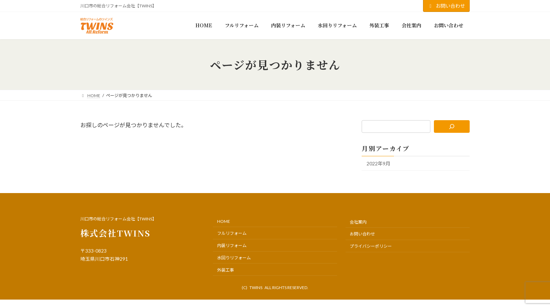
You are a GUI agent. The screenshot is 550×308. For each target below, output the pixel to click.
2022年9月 (378, 163)
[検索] (452, 126)
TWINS (255, 287)
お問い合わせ (446, 6)
